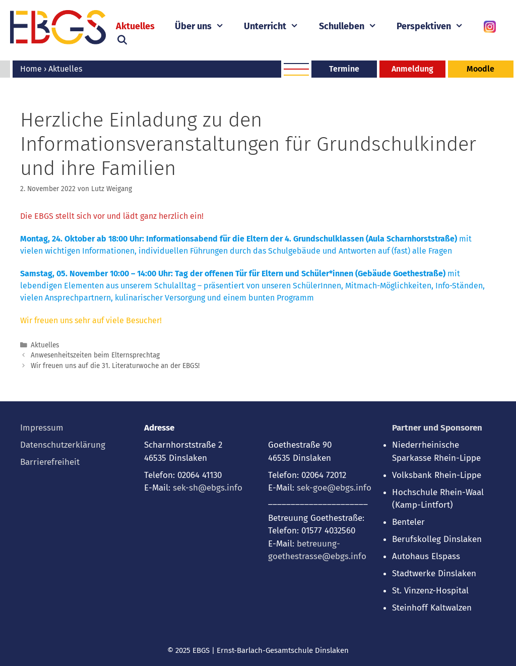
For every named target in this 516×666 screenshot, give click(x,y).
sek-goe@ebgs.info (334, 487)
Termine (344, 69)
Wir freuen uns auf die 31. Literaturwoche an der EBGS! (115, 365)
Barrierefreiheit (50, 462)
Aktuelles (135, 26)
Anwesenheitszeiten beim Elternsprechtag (95, 355)
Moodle (480, 69)
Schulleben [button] (352, 26)
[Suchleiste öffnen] (122, 40)
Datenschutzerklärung (62, 445)
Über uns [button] (204, 26)
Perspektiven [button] (435, 26)
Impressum (41, 427)
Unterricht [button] (276, 26)
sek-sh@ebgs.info (207, 487)
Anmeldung (412, 69)
